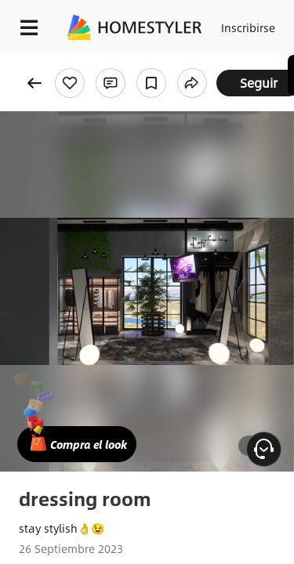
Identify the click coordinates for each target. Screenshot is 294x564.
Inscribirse (248, 27)
